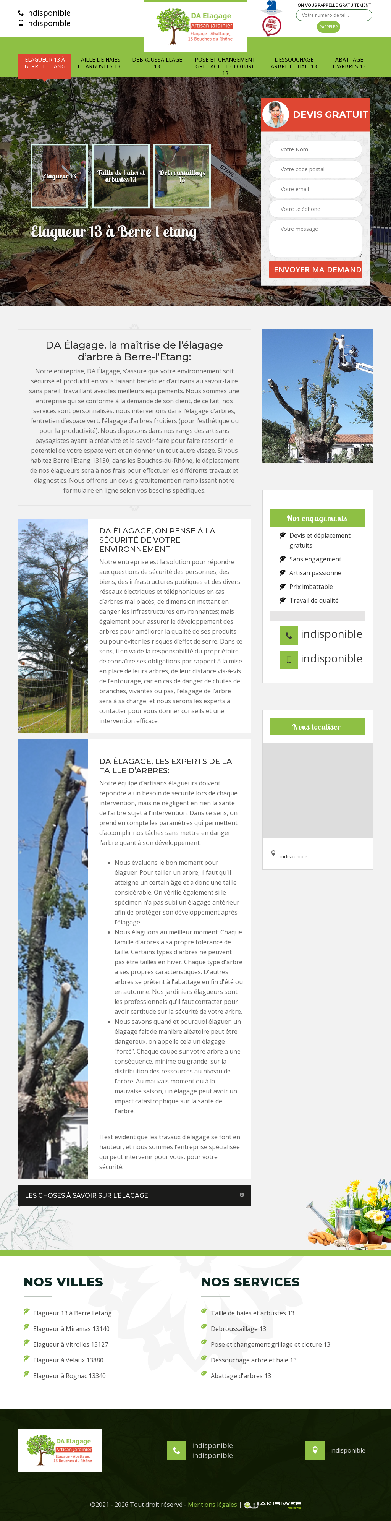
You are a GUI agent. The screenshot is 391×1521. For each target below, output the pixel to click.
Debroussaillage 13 (157, 63)
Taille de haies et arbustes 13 (99, 63)
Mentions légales (212, 1504)
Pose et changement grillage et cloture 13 (225, 66)
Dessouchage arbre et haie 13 (294, 63)
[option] (59, 175)
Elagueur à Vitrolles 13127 (66, 1344)
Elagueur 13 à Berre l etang (44, 63)
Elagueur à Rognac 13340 (65, 1375)
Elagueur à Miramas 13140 (67, 1328)
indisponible (44, 13)
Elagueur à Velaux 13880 (63, 1359)
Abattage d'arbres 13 (349, 63)
